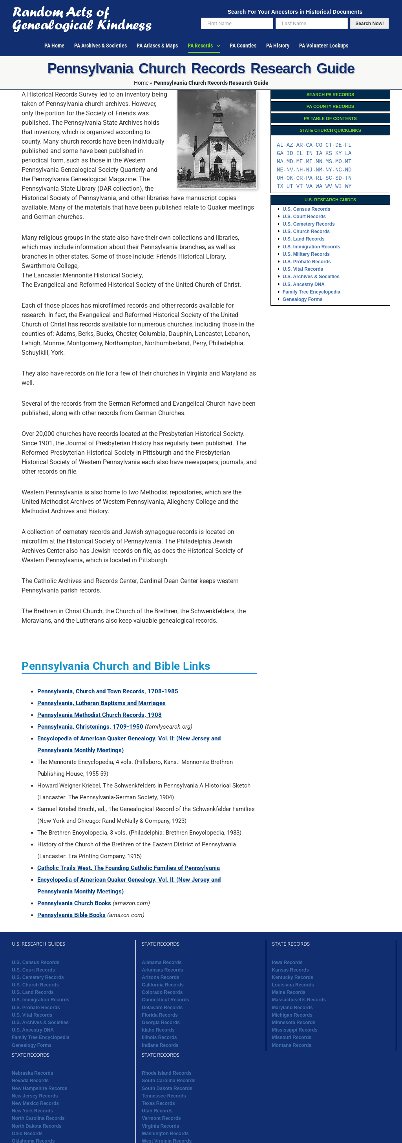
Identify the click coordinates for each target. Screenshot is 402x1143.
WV (328, 186)
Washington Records (165, 1133)
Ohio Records (27, 1133)
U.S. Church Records (306, 231)
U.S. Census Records (306, 209)
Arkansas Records (162, 970)
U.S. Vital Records (303, 269)
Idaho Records (158, 1030)
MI (309, 162)
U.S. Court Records (304, 216)
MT (348, 162)
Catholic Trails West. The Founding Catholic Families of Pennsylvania (128, 867)
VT (299, 186)
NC (338, 170)
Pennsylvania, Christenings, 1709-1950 (90, 726)
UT (290, 186)
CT (328, 145)
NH (299, 170)
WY (348, 186)
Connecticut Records (165, 1000)
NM (319, 170)
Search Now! (369, 23)
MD (290, 162)
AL (280, 145)
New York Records (32, 1111)
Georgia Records (161, 1022)
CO (319, 145)
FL (348, 145)
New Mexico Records (35, 1103)
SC (328, 178)
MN (319, 162)
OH (280, 178)
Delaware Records (162, 1007)
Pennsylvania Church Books (74, 903)
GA (280, 153)
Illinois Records (159, 1037)
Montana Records (292, 1045)
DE (338, 145)
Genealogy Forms (302, 299)
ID (290, 153)
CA (309, 145)
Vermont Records (161, 1118)
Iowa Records (287, 962)
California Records (163, 985)
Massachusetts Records (299, 1000)
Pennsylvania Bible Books (71, 915)
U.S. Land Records (304, 239)
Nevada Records (30, 1080)
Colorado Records (162, 992)
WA (319, 186)
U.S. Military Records (306, 254)
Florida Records (159, 1015)
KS (328, 153)
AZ (290, 145)
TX (280, 186)
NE (280, 170)
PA (309, 178)
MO (338, 162)
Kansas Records (290, 970)
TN (348, 178)
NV (290, 170)
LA (348, 153)
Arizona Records (160, 977)
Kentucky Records (292, 977)
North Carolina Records (38, 1118)
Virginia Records (160, 1126)
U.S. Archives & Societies (311, 276)
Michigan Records (292, 1015)
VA (309, 186)
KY (338, 153)
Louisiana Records (293, 985)
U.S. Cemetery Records (309, 224)
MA (280, 162)
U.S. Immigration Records (311, 247)
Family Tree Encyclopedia (311, 292)
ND (348, 170)
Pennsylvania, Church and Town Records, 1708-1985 (107, 691)
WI (338, 186)
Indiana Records (160, 1045)
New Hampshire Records (39, 1088)
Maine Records (288, 992)
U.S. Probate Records (307, 261)
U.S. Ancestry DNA (304, 284)
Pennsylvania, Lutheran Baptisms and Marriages (101, 703)
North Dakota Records (37, 1126)
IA (319, 153)
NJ (309, 170)
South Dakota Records (167, 1088)
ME (299, 162)
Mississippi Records (295, 1030)
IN (309, 153)
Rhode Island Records (167, 1073)
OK (290, 178)
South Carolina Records (169, 1080)
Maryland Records (292, 1007)
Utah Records (157, 1111)
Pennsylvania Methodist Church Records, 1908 (99, 714)
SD (338, 178)
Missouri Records (292, 1037)
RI (319, 178)
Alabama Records (161, 962)
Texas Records (158, 1103)
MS (328, 162)
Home (141, 83)
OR (299, 178)
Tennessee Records (164, 1096)
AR (299, 145)
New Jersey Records (35, 1096)
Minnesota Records (294, 1022)
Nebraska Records (32, 1073)
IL (299, 153)
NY (328, 170)
